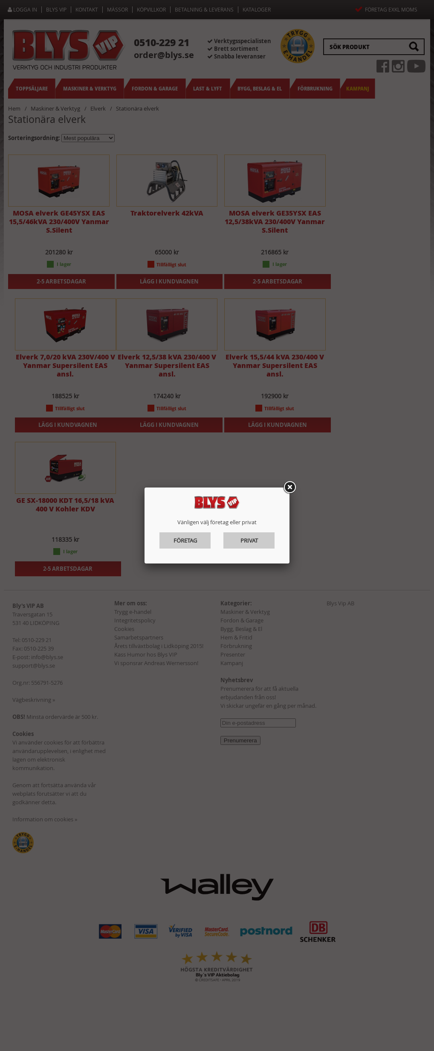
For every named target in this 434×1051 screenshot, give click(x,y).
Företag (185, 540)
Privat (249, 540)
